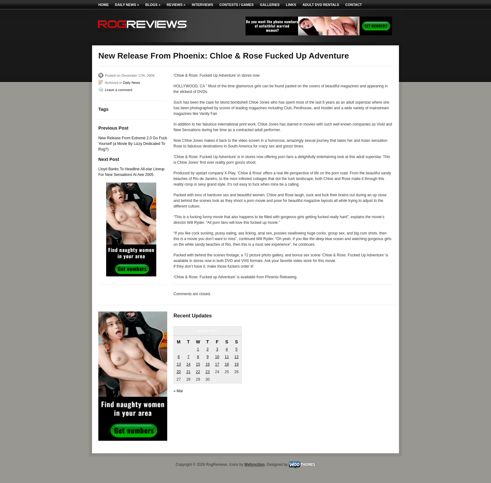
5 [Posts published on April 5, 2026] (236, 349)
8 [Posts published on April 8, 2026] (198, 357)
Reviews (176, 5)
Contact (353, 5)
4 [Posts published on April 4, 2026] (227, 349)
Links (291, 5)
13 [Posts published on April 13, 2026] (179, 364)
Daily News (127, 5)
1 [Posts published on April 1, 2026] (198, 349)
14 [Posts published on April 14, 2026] (188, 364)
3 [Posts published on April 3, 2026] (217, 349)
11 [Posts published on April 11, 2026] (227, 357)
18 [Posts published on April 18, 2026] (227, 364)
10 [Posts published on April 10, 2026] (217, 357)
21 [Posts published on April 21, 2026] (188, 372)
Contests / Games (237, 5)
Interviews (202, 5)
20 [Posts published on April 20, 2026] (179, 372)
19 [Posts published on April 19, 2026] (236, 364)
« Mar (178, 391)
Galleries (270, 5)
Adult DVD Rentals (320, 5)
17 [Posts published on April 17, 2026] (217, 364)
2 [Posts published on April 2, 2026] (208, 349)
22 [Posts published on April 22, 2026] (198, 372)
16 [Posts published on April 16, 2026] (207, 364)
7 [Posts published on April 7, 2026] (188, 357)
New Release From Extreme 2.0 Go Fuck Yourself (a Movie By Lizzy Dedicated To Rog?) (132, 144)
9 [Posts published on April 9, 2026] (208, 357)
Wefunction (254, 464)
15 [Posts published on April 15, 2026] (198, 364)
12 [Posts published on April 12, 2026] (236, 357)
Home (103, 5)
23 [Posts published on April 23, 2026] (207, 372)
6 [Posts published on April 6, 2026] (179, 357)
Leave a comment (118, 90)
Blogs (152, 5)
